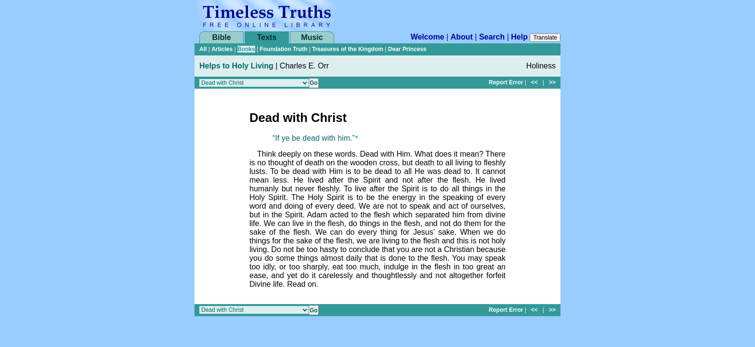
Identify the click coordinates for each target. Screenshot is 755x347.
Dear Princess (407, 49)
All (203, 49)
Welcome (427, 37)
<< (534, 82)
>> (552, 82)
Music (312, 37)
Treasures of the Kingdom (347, 49)
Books (246, 49)
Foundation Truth (283, 49)
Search (492, 37)
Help (519, 37)
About (462, 37)
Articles (222, 49)
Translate (545, 37)
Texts (267, 37)
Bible (221, 37)
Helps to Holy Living (236, 66)
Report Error (506, 82)
